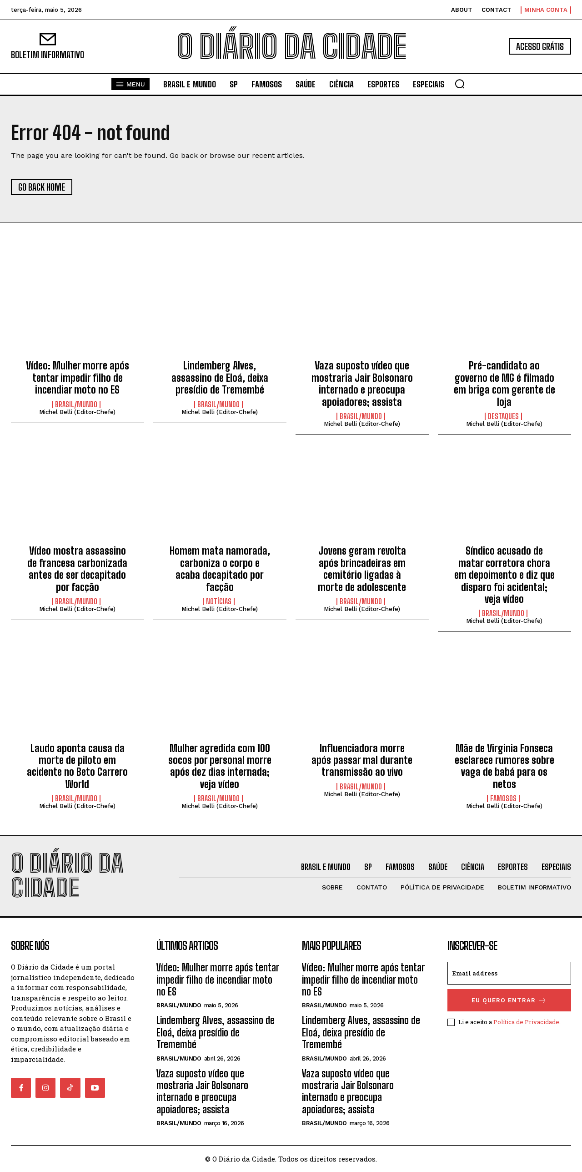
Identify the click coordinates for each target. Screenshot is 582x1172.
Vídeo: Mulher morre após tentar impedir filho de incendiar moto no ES (77, 377)
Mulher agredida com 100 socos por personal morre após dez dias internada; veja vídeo (219, 766)
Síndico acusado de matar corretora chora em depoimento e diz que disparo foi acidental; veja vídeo (504, 575)
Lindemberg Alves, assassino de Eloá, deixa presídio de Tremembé (219, 377)
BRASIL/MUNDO (76, 404)
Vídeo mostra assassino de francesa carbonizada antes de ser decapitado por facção (77, 569)
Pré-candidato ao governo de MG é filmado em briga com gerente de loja (504, 383)
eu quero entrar (509, 1000)
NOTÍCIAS (218, 601)
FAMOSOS (503, 798)
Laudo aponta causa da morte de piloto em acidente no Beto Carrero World (77, 766)
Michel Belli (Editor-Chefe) (77, 412)
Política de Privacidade (526, 1022)
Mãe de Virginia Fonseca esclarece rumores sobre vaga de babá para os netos (504, 766)
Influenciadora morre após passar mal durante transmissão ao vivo (361, 760)
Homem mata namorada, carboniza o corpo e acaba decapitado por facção (220, 569)
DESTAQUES (503, 416)
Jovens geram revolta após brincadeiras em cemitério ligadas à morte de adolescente (362, 569)
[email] (509, 973)
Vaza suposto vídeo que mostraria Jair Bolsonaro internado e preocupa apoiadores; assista (362, 383)
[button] (460, 84)
